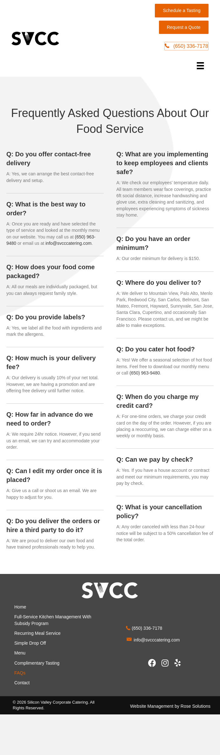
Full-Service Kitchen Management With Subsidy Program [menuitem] (52, 620)
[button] (152, 663)
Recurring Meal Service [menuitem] (37, 633)
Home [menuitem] (20, 607)
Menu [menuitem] (19, 653)
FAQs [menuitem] (19, 673)
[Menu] (199, 66)
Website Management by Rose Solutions (170, 706)
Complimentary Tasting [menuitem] (36, 663)
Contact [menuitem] (22, 683)
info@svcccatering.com (68, 243)
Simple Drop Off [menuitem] (30, 643)
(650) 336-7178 (147, 628)
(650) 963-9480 (144, 373)
